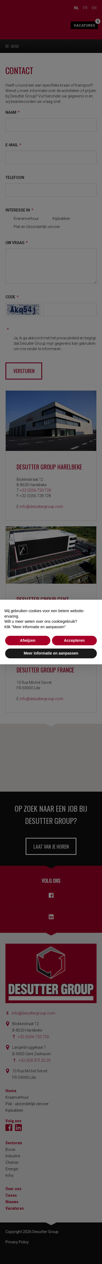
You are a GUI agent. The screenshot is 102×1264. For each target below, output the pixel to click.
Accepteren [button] (74, 640)
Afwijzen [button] (27, 640)
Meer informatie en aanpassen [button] (51, 653)
